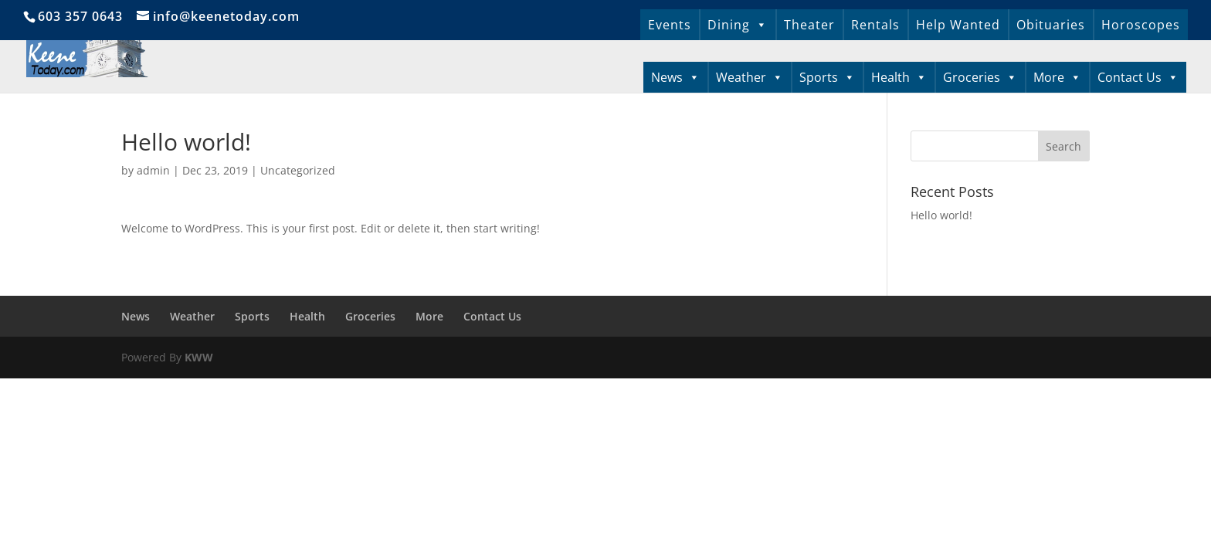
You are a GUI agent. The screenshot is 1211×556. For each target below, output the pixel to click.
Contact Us (1138, 77)
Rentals (875, 24)
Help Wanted (958, 24)
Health (899, 77)
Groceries (980, 77)
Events (669, 24)
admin (153, 170)
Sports (827, 77)
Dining (737, 24)
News (675, 77)
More (1057, 77)
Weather (749, 77)
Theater (809, 24)
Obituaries (1050, 24)
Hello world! (941, 215)
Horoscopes (1140, 24)
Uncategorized (297, 170)
